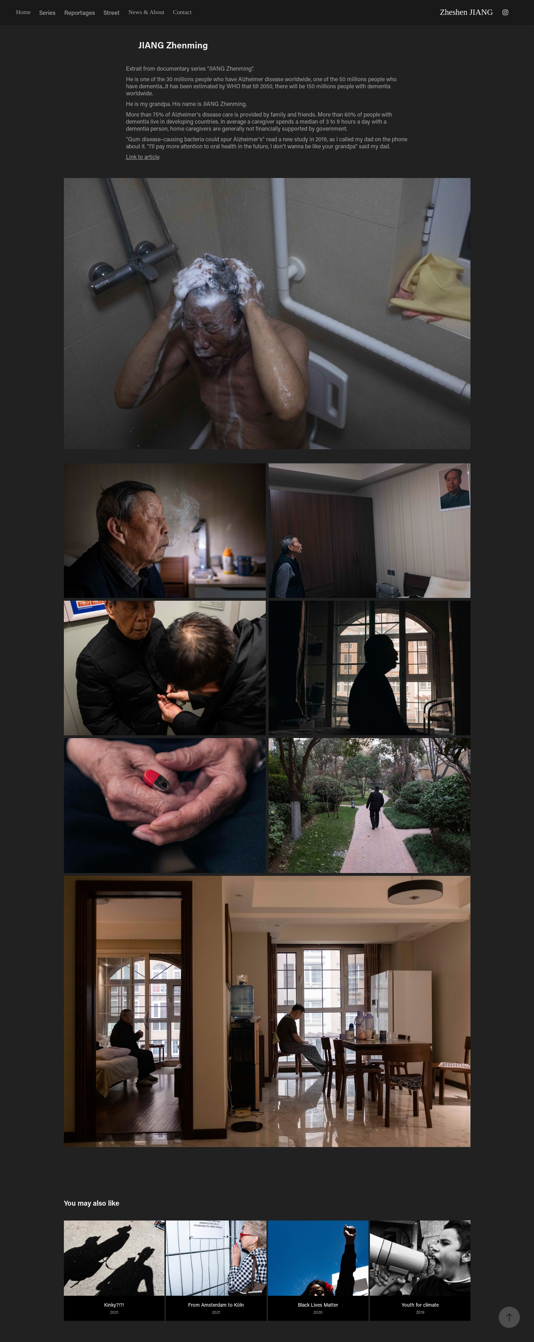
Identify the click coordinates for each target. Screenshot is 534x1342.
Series (47, 12)
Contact (182, 12)
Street (111, 12)
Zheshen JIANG (466, 12)
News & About (146, 12)
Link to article (143, 156)
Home (23, 12)
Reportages (79, 12)
